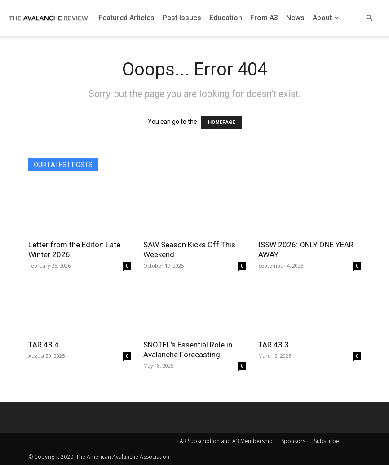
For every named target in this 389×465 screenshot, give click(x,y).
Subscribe (326, 441)
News (295, 17)
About (326, 17)
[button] (369, 18)
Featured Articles (126, 17)
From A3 (264, 17)
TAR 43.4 (43, 344)
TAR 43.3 (273, 344)
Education (225, 17)
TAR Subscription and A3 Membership (225, 441)
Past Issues (182, 17)
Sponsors (293, 441)
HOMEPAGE (221, 122)
